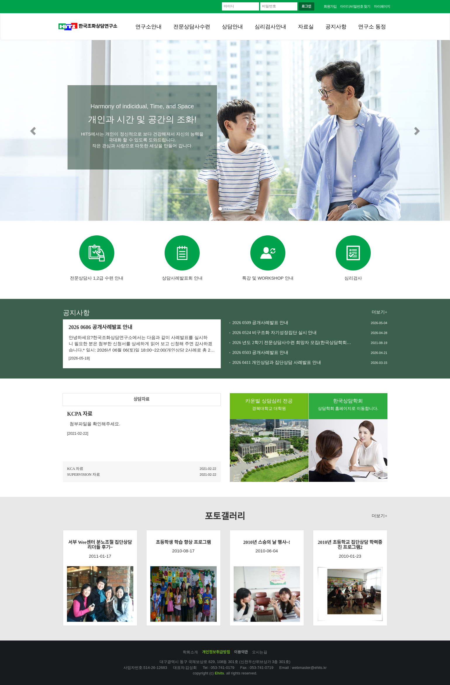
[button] (34, 130)
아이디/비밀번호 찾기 (355, 6)
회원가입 (330, 6)
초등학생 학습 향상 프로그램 (183, 542)
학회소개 (190, 652)
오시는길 (259, 652)
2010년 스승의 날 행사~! (266, 542)
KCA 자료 (75, 468)
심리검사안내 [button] (270, 27)
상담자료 (141, 399)
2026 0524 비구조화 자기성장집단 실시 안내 (274, 332)
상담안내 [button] (232, 27)
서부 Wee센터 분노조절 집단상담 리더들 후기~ (100, 545)
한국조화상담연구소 (87, 26)
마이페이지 (382, 6)
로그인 (306, 6)
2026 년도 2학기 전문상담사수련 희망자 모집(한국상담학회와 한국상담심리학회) (292, 342)
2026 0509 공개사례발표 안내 (260, 322)
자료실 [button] (306, 27)
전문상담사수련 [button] (191, 27)
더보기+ (379, 312)
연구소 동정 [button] (372, 27)
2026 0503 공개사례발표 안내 (260, 352)
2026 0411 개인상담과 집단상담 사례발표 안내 (276, 362)
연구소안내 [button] (148, 27)
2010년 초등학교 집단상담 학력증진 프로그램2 (350, 545)
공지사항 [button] (335, 27)
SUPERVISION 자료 (83, 474)
